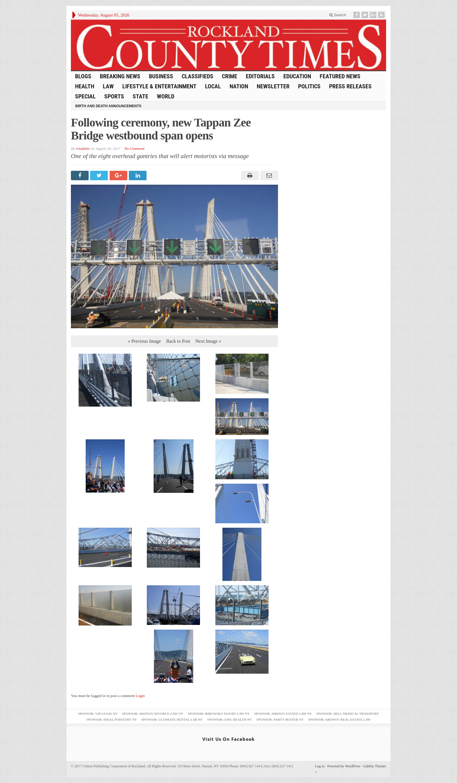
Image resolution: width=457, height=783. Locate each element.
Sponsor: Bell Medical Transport (347, 713)
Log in (319, 766)
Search (337, 15)
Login (140, 695)
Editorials (260, 76)
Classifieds (197, 76)
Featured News (340, 76)
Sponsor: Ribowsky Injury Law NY (218, 713)
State (140, 96)
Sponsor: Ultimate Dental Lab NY (172, 719)
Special (85, 96)
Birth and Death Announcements (108, 106)
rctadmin (83, 148)
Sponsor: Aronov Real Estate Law (339, 719)
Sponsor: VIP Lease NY (98, 713)
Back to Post (178, 341)
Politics (309, 86)
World (165, 96)
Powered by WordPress (343, 766)
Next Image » (208, 341)
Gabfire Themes (374, 766)
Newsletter (273, 86)
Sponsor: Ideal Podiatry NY (111, 719)
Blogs (83, 76)
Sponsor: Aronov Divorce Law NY (152, 713)
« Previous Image (144, 341)
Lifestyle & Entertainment (159, 86)
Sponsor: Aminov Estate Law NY (283, 713)
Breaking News (120, 76)
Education (297, 76)
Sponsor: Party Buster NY (280, 719)
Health (84, 86)
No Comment (134, 148)
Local (213, 86)
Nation (239, 86)
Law (108, 86)
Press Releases (350, 86)
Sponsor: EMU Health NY (229, 719)
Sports (114, 96)
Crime (229, 76)
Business (161, 76)
